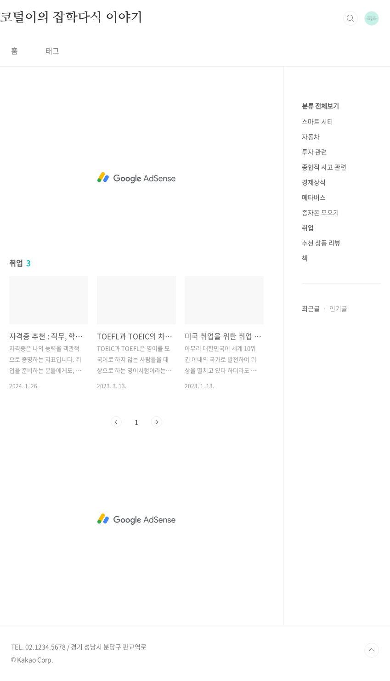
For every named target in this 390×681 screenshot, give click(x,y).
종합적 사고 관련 (324, 166)
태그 (52, 50)
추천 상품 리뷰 (321, 242)
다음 (156, 421)
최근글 (311, 308)
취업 (308, 227)
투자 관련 (314, 151)
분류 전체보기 (320, 105)
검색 (350, 18)
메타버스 (314, 197)
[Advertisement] (136, 178)
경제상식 (314, 182)
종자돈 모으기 (320, 212)
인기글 (338, 308)
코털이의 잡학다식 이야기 (71, 17)
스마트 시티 (317, 121)
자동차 (311, 136)
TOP (371, 650)
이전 (116, 421)
